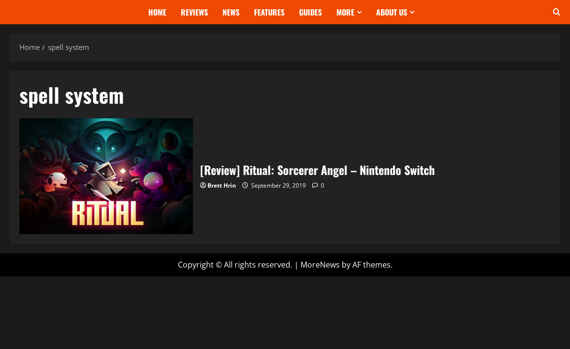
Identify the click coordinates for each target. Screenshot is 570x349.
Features (269, 12)
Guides (310, 12)
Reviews (194, 12)
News (230, 12)
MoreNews (320, 264)
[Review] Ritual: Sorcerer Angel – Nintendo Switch (106, 176)
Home (157, 12)
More (345, 12)
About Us (391, 12)
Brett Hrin (221, 185)
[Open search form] (556, 12)
